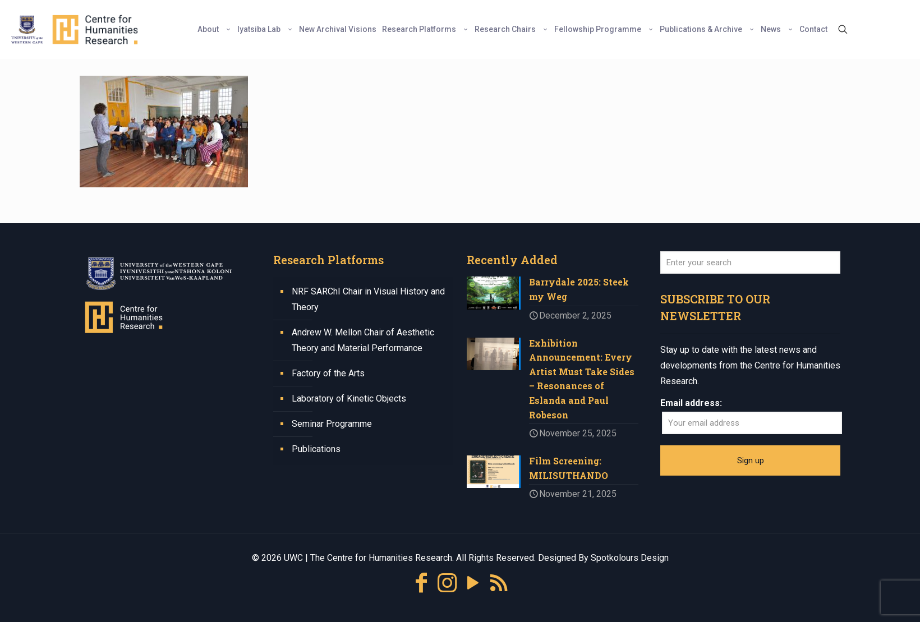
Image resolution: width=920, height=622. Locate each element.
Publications (316, 449)
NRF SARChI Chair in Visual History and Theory (368, 299)
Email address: (691, 403)
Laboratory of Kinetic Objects (349, 398)
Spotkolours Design (630, 560)
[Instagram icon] (447, 585)
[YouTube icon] (473, 585)
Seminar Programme (332, 423)
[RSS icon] (498, 585)
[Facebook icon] (421, 585)
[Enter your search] (750, 262)
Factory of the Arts (328, 373)
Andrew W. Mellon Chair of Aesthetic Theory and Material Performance (363, 340)
